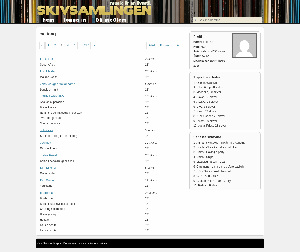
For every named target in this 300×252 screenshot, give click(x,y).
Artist (152, 45)
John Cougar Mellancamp (57, 84)
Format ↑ (166, 45)
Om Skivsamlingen (49, 243)
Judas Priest (48, 155)
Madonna (46, 192)
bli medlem (111, 19)
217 (86, 45)
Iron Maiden (48, 71)
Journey (45, 142)
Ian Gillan (46, 59)
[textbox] (227, 20)
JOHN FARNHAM (52, 96)
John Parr (46, 130)
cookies (102, 243)
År (178, 45)
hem (49, 19)
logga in (75, 19)
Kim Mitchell (48, 167)
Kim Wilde (47, 180)
